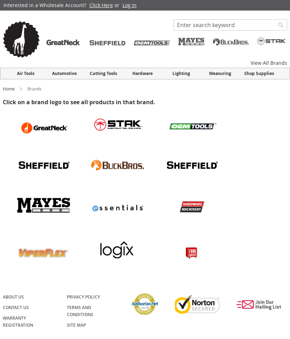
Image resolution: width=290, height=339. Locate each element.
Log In (129, 5)
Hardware (142, 73)
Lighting (181, 73)
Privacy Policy (83, 297)
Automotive (64, 73)
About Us (13, 297)
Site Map (76, 325)
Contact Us (16, 307)
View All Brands (269, 62)
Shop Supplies (259, 73)
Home (9, 89)
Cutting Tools (103, 73)
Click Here (101, 5)
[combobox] (230, 25)
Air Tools (25, 73)
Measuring (220, 73)
